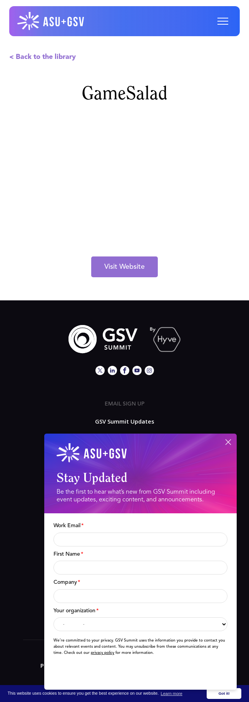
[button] (223, 21)
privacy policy (102, 653)
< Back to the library (42, 57)
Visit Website (124, 266)
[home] (51, 21)
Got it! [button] (224, 693)
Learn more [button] (171, 693)
